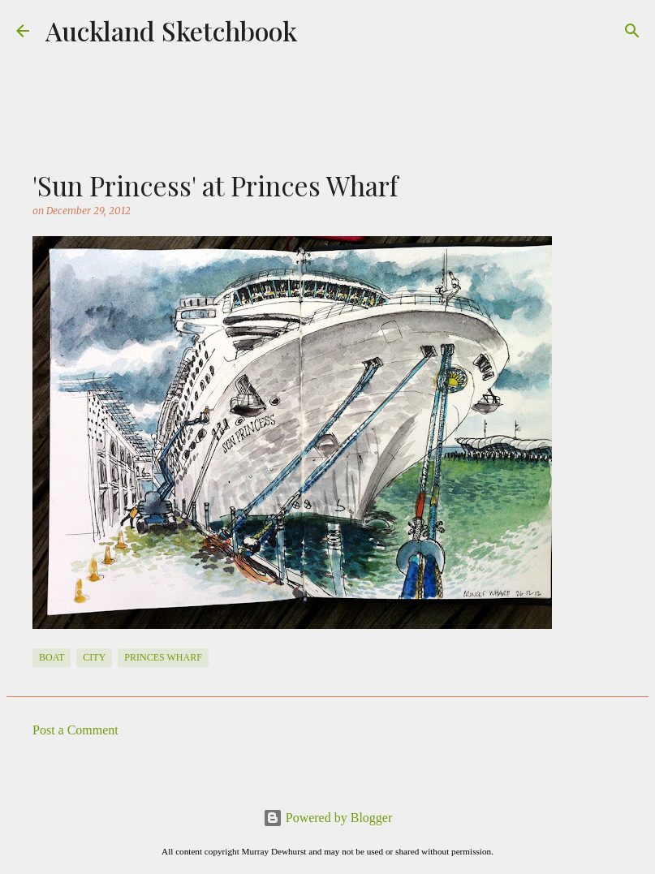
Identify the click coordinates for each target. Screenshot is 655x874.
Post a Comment (75, 730)
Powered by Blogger (328, 817)
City (94, 657)
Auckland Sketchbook (171, 30)
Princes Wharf (162, 657)
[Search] (632, 30)
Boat (51, 657)
